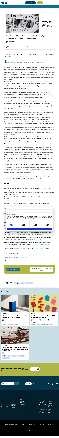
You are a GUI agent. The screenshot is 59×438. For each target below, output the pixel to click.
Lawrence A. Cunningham (9, 322)
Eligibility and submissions (13, 407)
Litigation (15, 326)
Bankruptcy (17, 285)
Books (2, 404)
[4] (33, 174)
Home (2, 9)
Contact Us (23, 426)
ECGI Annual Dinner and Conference (42, 407)
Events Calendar (42, 400)
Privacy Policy (32, 426)
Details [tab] (29, 210)
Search (56, 2)
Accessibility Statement (29, 432)
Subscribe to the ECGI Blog (13, 271)
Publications (23, 6)
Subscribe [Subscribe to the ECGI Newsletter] (35, 371)
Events (45, 6)
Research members (33, 402)
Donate (40, 2)
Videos (2, 406)
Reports (12, 402)
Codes (2, 400)
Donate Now (28, 386)
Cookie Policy (51, 426)
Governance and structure (51, 403)
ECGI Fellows (32, 400)
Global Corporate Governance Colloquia (42, 403)
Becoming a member (22, 404)
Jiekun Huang (36, 322)
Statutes (50, 405)
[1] (12, 81)
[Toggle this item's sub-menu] (27, 7)
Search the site (4, 383)
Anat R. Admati (41, 63)
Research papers (14, 400)
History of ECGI (51, 400)
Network (38, 6)
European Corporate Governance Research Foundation (50, 410)
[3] (43, 99)
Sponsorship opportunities (22, 407)
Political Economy (28, 285)
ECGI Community (23, 410)
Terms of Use (41, 426)
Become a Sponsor (37, 386)
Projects (31, 6)
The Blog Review (4, 408)
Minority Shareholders (6, 360)
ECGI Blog (11, 9)
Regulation (10, 326)
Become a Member (30, 2)
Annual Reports (51, 414)
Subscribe (47, 2)
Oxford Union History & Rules (11, 426)
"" (22, 64)
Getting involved (23, 397)
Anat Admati (11, 43)
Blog (2, 402)
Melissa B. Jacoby (41, 64)
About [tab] (45, 210)
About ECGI (53, 6)
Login (52, 2)
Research (12, 397)
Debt (22, 285)
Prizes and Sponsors (13, 410)
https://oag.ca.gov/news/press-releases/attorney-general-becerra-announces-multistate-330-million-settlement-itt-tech (30, 243)
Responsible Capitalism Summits (43, 411)
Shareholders (5, 326)
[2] (4, 227)
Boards (38, 326)
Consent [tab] (13, 210)
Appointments (32, 397)
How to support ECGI (23, 401)
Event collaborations (41, 414)
